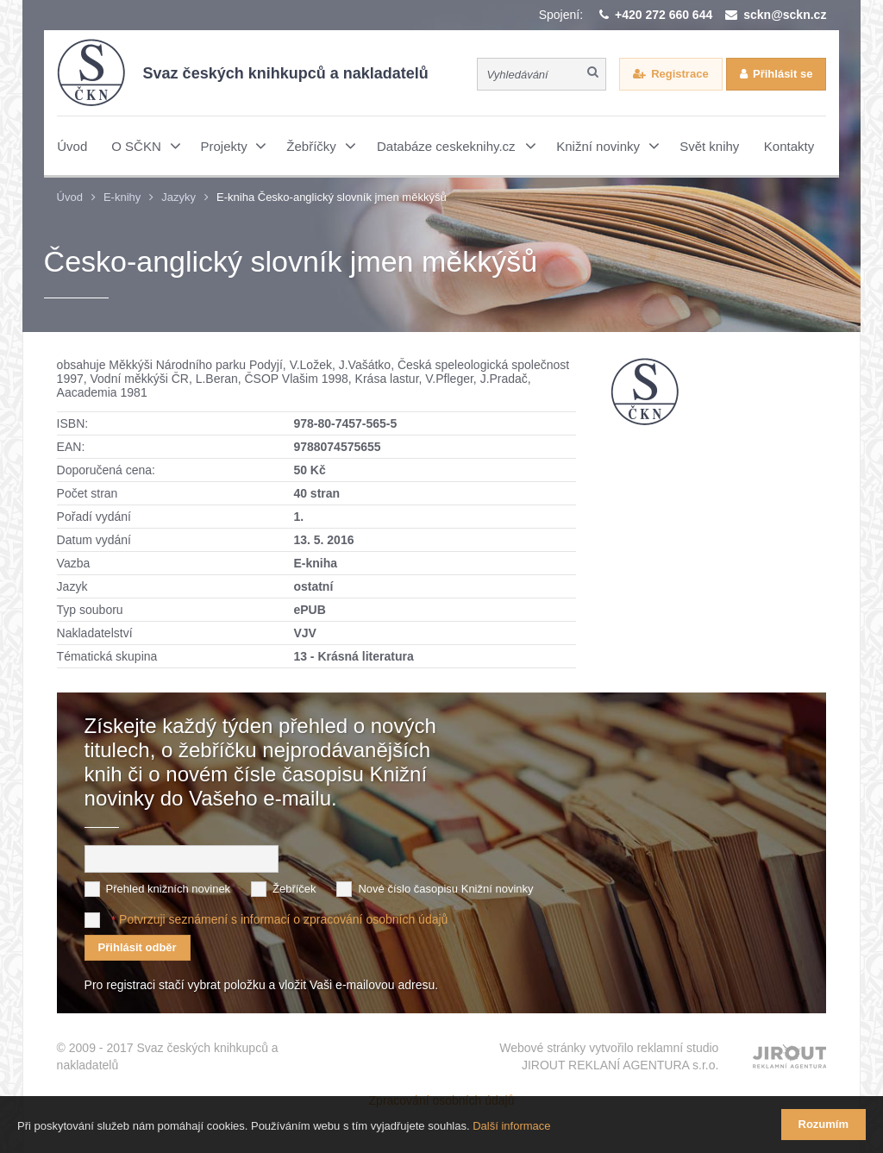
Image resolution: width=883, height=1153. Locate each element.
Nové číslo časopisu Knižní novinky (445, 888)
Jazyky (178, 197)
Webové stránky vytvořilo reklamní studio (608, 1057)
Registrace (679, 73)
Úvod (70, 197)
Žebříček (294, 888)
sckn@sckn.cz (784, 15)
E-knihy (122, 197)
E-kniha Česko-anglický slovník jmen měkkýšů (331, 197)
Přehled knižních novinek (168, 888)
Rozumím (823, 1124)
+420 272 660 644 (663, 15)
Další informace (511, 1125)
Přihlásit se (782, 73)
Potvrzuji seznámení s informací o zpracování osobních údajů (283, 919)
